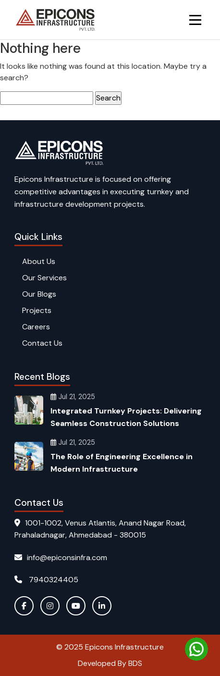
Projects (36, 310)
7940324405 (46, 580)
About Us (38, 261)
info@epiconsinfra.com (60, 557)
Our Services (44, 278)
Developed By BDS (110, 663)
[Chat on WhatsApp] (196, 649)
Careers (36, 327)
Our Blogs (39, 294)
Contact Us (42, 343)
